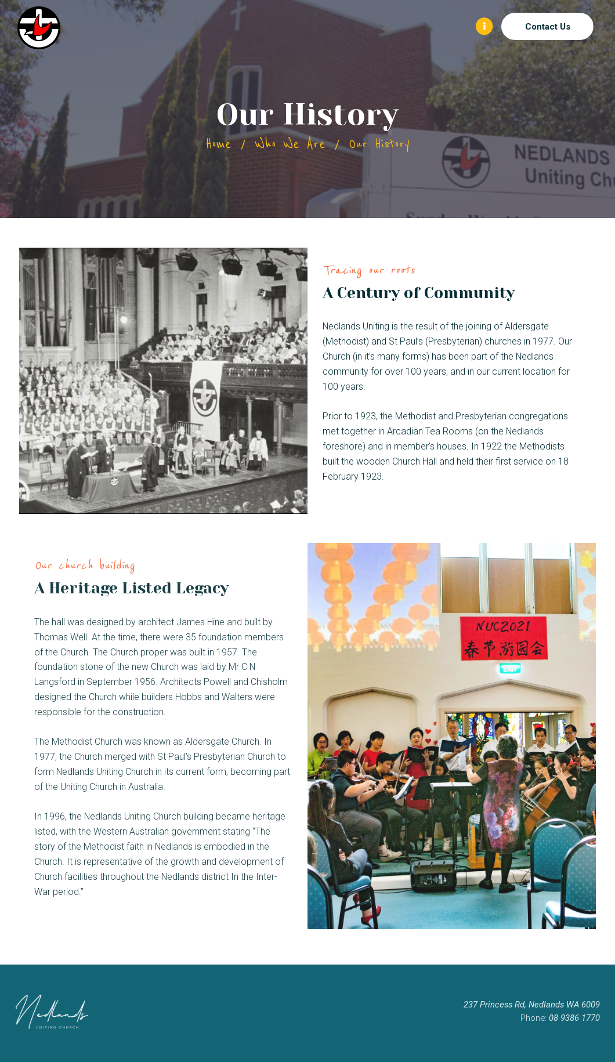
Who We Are (290, 144)
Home (218, 144)
